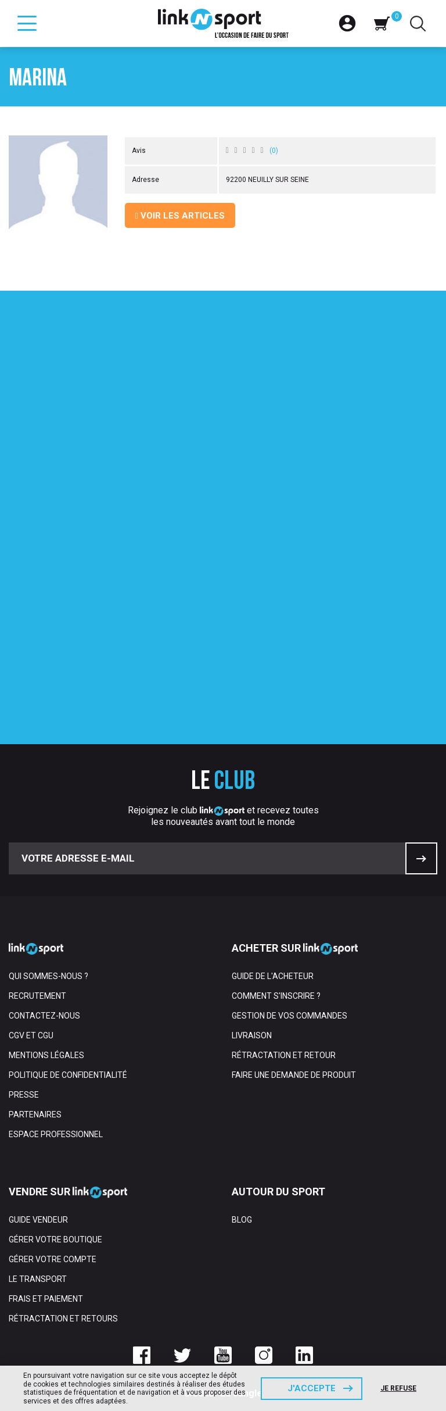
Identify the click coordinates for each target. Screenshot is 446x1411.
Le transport (38, 1279)
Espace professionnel (56, 1134)
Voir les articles (180, 215)
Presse (24, 1094)
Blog (242, 1219)
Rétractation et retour (284, 1055)
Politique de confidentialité (68, 1075)
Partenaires (35, 1114)
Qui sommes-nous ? (48, 976)
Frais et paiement (46, 1298)
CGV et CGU (31, 1035)
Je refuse (398, 1388)
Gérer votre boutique (55, 1239)
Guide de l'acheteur (273, 976)
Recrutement (37, 996)
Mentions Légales (46, 1055)
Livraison (252, 1035)
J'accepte (311, 1388)
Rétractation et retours (63, 1318)
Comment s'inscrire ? (276, 996)
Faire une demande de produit (294, 1075)
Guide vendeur (38, 1219)
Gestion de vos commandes (289, 1015)
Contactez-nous (44, 1015)
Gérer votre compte (52, 1259)
